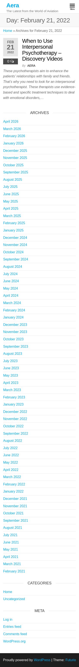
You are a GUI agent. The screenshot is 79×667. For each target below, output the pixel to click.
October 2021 (13, 513)
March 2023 (12, 390)
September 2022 (15, 433)
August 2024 (12, 266)
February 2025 (14, 223)
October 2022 (13, 426)
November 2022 (15, 419)
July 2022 (10, 448)
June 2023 (11, 368)
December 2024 (15, 237)
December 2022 (15, 411)
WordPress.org (14, 641)
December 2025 (15, 150)
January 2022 (13, 491)
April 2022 (10, 470)
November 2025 (15, 158)
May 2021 (10, 549)
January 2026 (13, 143)
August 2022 (12, 440)
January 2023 (13, 404)
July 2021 (10, 535)
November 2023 (15, 332)
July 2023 (10, 361)
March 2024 (12, 303)
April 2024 (10, 295)
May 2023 (10, 375)
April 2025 (10, 208)
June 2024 (11, 281)
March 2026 (12, 129)
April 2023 (10, 383)
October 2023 (13, 339)
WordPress (42, 660)
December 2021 (15, 499)
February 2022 (14, 484)
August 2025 (12, 179)
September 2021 (15, 520)
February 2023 (14, 397)
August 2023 (12, 353)
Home (7, 31)
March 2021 (12, 564)
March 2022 (12, 477)
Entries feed (12, 626)
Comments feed (15, 634)
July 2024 (10, 274)
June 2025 (11, 194)
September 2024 (15, 259)
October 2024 (13, 252)
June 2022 (11, 455)
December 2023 (15, 324)
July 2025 (10, 187)
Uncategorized (14, 599)
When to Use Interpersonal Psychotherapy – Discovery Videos (42, 50)
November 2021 (15, 506)
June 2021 (11, 542)
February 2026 (14, 136)
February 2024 (14, 310)
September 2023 (15, 346)
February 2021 (14, 571)
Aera (12, 5)
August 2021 (12, 527)
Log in (7, 619)
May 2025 (10, 201)
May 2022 (10, 462)
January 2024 (13, 317)
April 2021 (10, 557)
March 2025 (12, 216)
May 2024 (10, 288)
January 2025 (13, 230)
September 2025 (15, 172)
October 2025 (13, 165)
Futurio (71, 660)
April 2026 (10, 121)
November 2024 (15, 245)
